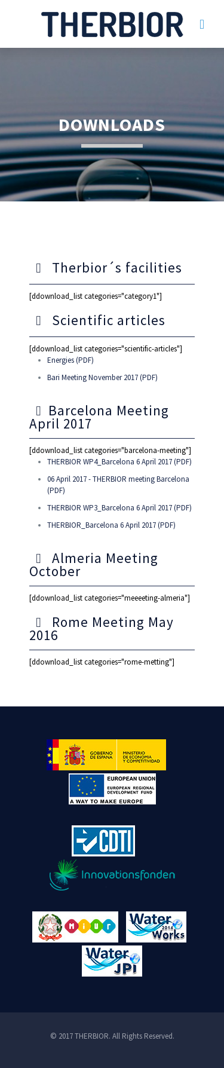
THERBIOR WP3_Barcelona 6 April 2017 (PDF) (119, 508)
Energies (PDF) (70, 360)
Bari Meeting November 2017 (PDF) (102, 377)
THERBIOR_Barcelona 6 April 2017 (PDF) (111, 525)
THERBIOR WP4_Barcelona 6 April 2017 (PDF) (119, 462)
